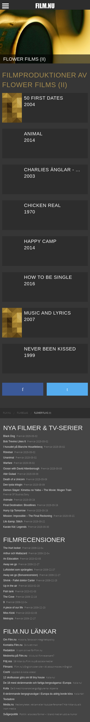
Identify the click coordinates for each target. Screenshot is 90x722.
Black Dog (9, 436)
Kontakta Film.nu (12, 644)
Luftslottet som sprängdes (18, 569)
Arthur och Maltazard (15, 553)
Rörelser (8, 452)
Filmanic (8, 666)
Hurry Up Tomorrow (14, 510)
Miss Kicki (9, 612)
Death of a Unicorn (14, 479)
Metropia (8, 618)
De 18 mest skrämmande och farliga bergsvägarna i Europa (37, 682)
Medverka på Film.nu (15, 655)
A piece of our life (13, 607)
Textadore (9, 699)
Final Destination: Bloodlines (19, 505)
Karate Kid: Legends (15, 526)
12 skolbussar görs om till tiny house (24, 677)
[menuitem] (7, 413)
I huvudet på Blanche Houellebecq (22, 446)
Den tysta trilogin (12, 484)
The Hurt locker (12, 547)
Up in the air (10, 585)
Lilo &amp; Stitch (12, 521)
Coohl (6, 672)
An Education (10, 558)
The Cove (8, 596)
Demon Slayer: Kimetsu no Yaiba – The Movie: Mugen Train (37, 490)
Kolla (6, 688)
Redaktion (9, 650)
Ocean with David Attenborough (21, 468)
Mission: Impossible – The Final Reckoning (27, 515)
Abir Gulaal (9, 473)
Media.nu (8, 704)
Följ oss (7, 661)
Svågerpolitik (10, 714)
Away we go (10, 564)
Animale (7, 499)
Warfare (7, 462)
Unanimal (8, 457)
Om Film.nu (9, 639)
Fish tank (8, 591)
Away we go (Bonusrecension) (20, 575)
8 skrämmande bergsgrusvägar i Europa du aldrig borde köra (38, 693)
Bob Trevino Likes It (14, 441)
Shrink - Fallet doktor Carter (19, 580)
